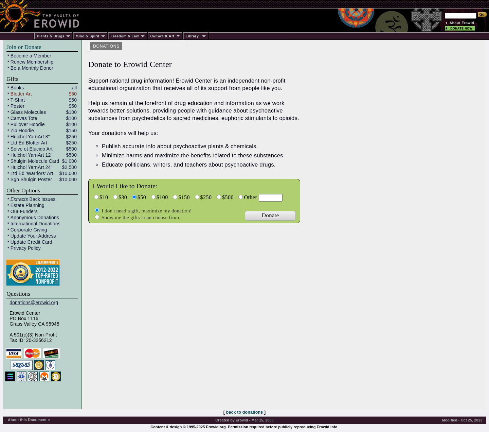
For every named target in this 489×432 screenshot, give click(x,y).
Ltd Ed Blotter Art (29, 142)
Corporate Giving (29, 229)
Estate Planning (27, 205)
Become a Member (31, 55)
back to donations (244, 412)
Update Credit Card (31, 242)
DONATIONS (106, 46)
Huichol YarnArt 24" (32, 167)
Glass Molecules (28, 112)
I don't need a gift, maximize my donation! (146, 210)
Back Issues (33, 199)
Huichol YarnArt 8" (30, 136)
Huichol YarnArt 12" (32, 155)
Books (17, 87)
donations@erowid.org (34, 302)
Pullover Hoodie (28, 124)
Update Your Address (33, 236)
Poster (17, 106)
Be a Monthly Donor (32, 68)
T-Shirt (18, 100)
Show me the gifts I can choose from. (140, 217)
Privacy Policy (26, 248)
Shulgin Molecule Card (35, 161)
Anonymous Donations (35, 217)
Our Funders (24, 211)
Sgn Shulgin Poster (31, 179)
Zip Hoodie (22, 130)
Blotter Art (21, 94)
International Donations (35, 223)
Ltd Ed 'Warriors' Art (32, 173)
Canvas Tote (24, 118)
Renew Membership (32, 62)
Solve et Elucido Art (32, 149)
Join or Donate (23, 47)
